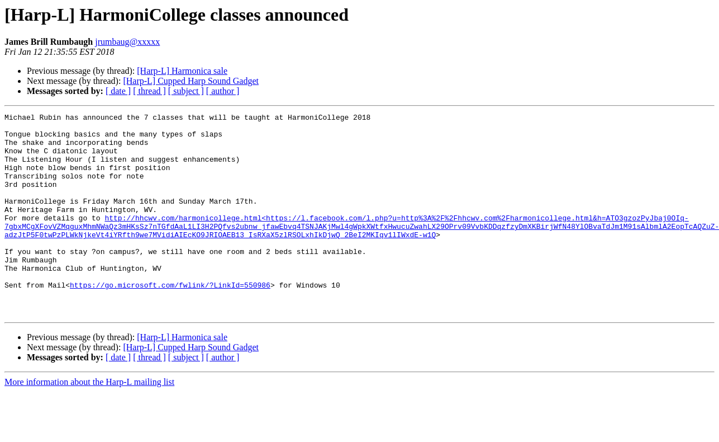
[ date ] (118, 91)
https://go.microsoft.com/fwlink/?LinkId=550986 (170, 320)
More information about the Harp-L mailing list (89, 422)
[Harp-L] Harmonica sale (182, 71)
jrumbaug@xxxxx (127, 41)
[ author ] (223, 91)
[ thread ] (149, 91)
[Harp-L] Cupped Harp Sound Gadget (191, 81)
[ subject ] (186, 91)
